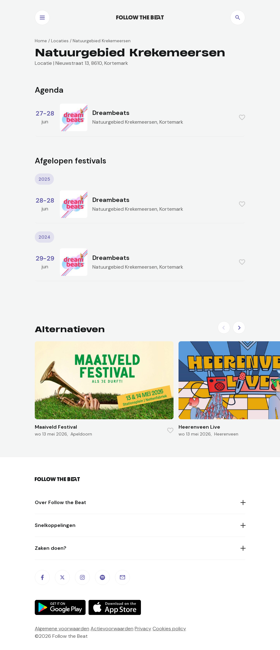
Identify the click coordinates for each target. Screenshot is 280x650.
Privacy (143, 628)
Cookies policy (169, 628)
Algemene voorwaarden (62, 628)
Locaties (60, 41)
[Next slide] (239, 327)
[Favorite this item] (242, 117)
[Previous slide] (224, 327)
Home (41, 41)
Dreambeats (110, 113)
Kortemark (171, 122)
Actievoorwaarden (112, 628)
